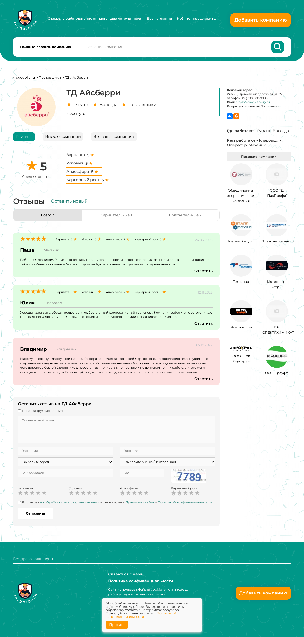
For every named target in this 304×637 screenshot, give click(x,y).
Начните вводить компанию (45, 48)
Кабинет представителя (198, 18)
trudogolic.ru (24, 79)
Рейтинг (24, 138)
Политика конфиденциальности (140, 581)
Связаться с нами (125, 574)
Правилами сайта (139, 504)
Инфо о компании (63, 138)
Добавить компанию (260, 20)
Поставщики (50, 79)
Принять (116, 625)
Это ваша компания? (114, 138)
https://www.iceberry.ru (253, 104)
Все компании (159, 18)
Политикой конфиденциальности (185, 504)
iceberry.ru (75, 115)
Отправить (35, 515)
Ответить (203, 272)
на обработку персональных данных (69, 504)
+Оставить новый (68, 203)
